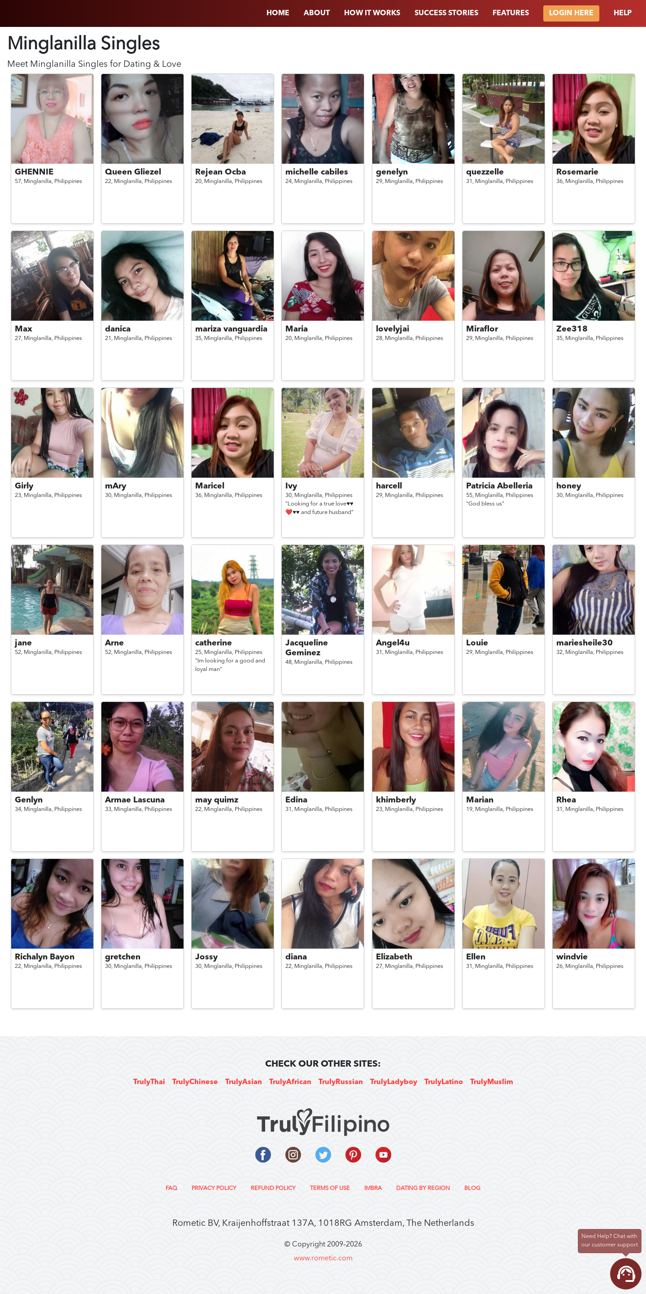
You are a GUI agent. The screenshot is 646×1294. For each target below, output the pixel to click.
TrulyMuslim (491, 1082)
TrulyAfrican (290, 1082)
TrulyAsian (243, 1082)
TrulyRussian (341, 1082)
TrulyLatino (443, 1082)
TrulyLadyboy (393, 1082)
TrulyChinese (195, 1082)
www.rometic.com (323, 1258)
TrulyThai (149, 1082)
